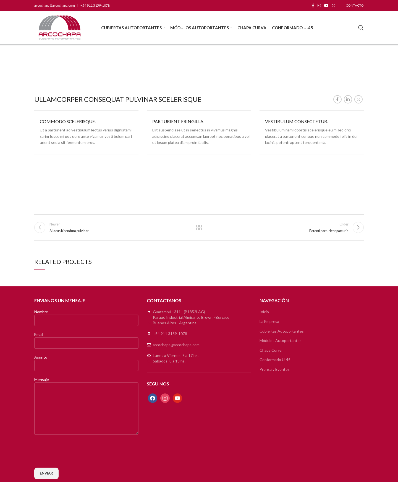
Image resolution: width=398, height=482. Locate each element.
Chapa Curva (271, 350)
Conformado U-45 (275, 359)
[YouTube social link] (326, 5)
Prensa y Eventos (275, 369)
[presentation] (76, 451)
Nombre (86, 315)
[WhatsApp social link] (333, 5)
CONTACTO (355, 5)
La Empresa (269, 321)
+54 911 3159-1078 (170, 333)
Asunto (86, 361)
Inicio (264, 311)
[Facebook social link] (313, 5)
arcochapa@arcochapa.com (54, 5)
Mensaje (86, 393)
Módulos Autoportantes (281, 340)
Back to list (199, 227)
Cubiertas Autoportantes (282, 331)
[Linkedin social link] (348, 99)
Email (86, 338)
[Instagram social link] (319, 5)
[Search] (360, 27)
